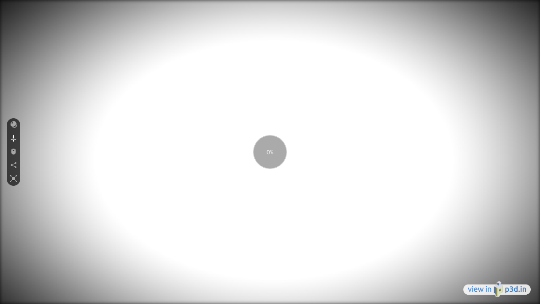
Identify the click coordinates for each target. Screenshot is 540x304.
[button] (13, 125)
